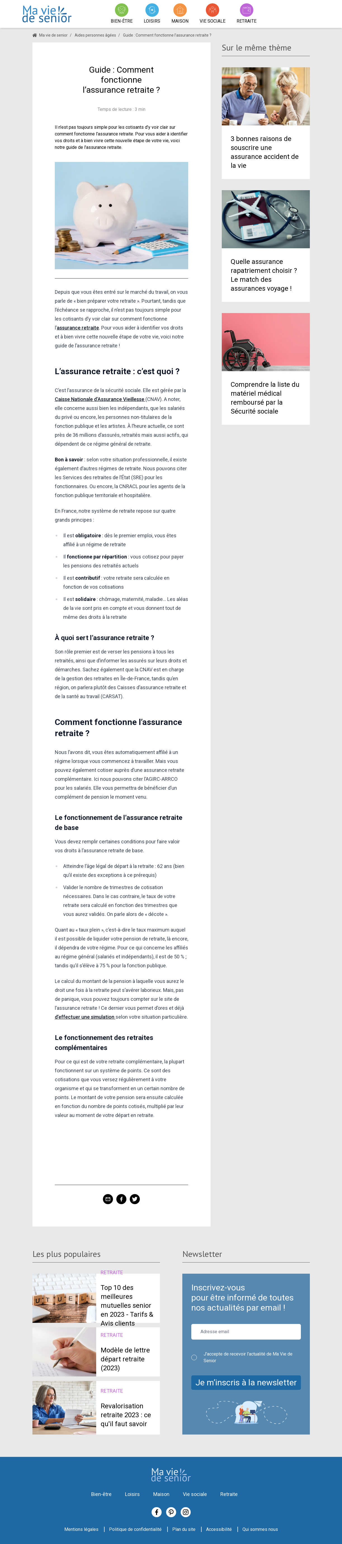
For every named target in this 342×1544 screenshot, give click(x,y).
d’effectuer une (73, 1017)
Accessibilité (219, 1529)
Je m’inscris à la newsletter (246, 1382)
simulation (103, 1017)
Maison (161, 1494)
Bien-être (101, 1494)
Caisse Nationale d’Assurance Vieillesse (100, 399)
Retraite (229, 1494)
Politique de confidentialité (135, 1529)
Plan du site (183, 1529)
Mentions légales (81, 1529)
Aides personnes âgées (95, 35)
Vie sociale (195, 1494)
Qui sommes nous (260, 1529)
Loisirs (132, 1494)
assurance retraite (78, 328)
